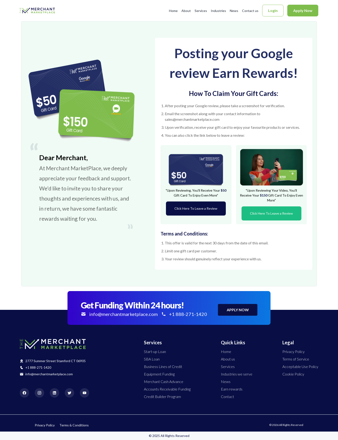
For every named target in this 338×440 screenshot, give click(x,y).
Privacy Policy (293, 351)
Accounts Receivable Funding (167, 389)
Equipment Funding (159, 374)
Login (273, 10)
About (186, 11)
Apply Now (302, 10)
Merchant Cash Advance (163, 381)
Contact (227, 396)
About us (228, 359)
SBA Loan (152, 359)
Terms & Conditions (74, 425)
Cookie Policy (293, 374)
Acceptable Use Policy (300, 366)
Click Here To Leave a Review (195, 208)
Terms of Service (295, 359)
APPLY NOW (238, 309)
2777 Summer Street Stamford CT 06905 (55, 361)
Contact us (250, 11)
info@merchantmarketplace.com (49, 374)
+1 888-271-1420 (38, 367)
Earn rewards (231, 389)
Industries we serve (236, 374)
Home (173, 11)
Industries (218, 11)
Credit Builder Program (162, 396)
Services (201, 11)
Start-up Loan (155, 351)
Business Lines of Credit (163, 366)
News (234, 11)
